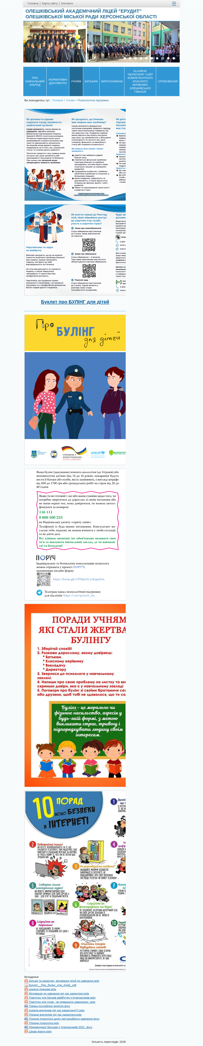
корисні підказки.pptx (40, 989)
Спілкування (168, 81)
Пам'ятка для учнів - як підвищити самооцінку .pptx (59, 1002)
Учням (76, 81)
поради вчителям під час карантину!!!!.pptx (54, 1010)
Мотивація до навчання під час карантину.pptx (56, 993)
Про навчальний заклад (34, 81)
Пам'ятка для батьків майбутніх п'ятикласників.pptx (59, 997)
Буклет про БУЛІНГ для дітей (75, 301)
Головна (57, 100)
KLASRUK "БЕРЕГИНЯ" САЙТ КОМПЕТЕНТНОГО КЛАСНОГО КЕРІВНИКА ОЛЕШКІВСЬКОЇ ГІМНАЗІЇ (140, 81)
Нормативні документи (58, 81)
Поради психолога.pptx (41, 1023)
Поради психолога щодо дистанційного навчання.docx (61, 1018)
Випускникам (111, 81)
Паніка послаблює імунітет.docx (47, 1006)
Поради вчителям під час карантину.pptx (53, 1014)
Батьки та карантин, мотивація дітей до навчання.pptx (61, 980)
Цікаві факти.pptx (38, 1031)
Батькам (91, 81)
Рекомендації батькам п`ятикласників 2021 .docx (58, 1027)
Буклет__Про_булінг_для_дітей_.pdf (50, 985)
